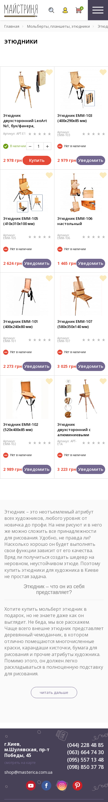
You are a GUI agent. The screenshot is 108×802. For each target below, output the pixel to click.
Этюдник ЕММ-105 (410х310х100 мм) (20, 221)
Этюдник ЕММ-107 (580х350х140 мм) (74, 324)
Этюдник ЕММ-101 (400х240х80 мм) (20, 324)
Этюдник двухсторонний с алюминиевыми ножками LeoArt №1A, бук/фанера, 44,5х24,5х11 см (80, 429)
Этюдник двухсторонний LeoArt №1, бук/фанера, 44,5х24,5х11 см (25, 120)
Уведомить (90, 160)
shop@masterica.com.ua (28, 772)
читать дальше (54, 692)
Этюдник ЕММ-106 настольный (74, 221)
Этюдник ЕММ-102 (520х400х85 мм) (20, 427)
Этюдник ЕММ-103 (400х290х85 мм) (74, 118)
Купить (37, 160)
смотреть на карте (20, 762)
